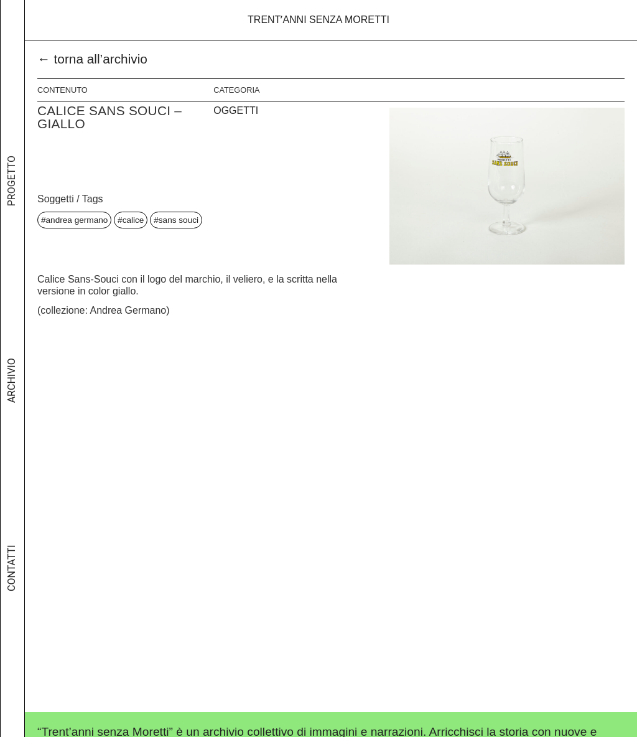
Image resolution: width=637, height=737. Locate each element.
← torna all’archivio (92, 59)
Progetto (11, 197)
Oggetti (235, 110)
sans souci (178, 220)
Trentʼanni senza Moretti (318, 19)
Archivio (11, 391)
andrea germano (77, 220)
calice (133, 220)
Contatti (11, 573)
